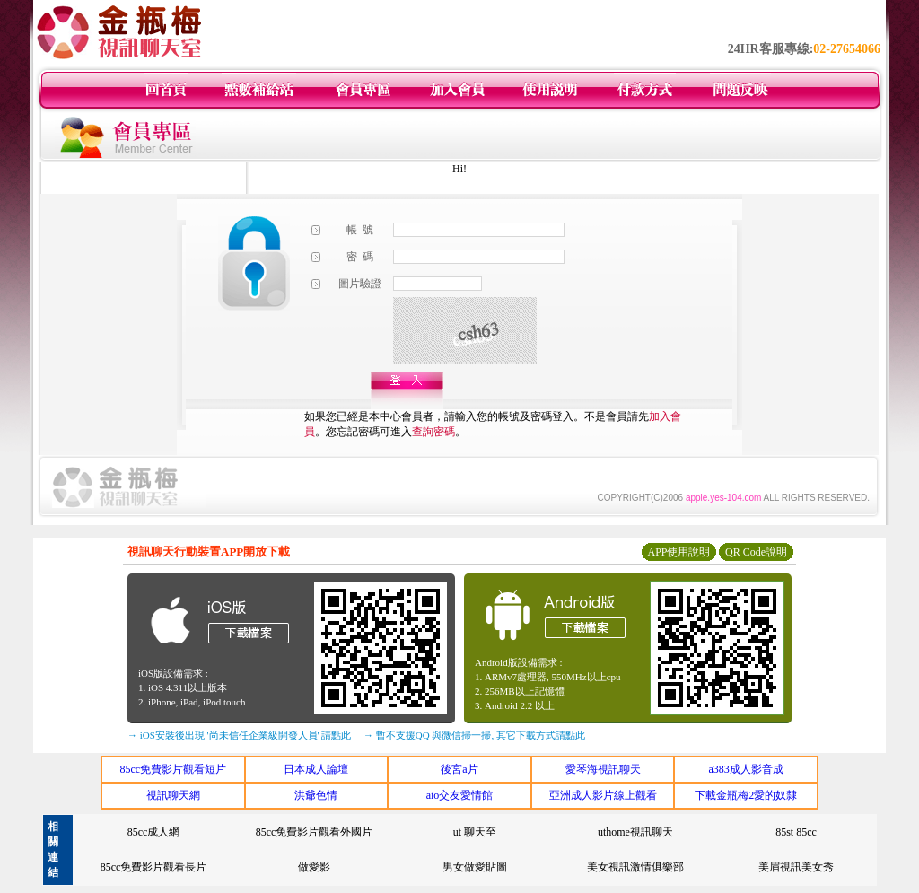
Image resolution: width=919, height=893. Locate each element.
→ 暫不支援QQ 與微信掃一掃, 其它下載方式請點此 (474, 735)
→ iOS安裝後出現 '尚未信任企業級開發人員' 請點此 (239, 735)
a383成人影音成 (746, 769)
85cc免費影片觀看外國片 (314, 832)
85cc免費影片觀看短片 (172, 769)
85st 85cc (796, 832)
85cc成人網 (153, 832)
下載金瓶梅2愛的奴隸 (746, 795)
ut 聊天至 (474, 832)
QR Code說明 (756, 552)
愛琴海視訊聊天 (603, 769)
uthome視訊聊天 (635, 832)
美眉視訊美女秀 (796, 867)
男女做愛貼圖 (474, 867)
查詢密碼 (433, 431)
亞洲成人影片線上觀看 (603, 795)
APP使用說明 (678, 552)
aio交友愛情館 (460, 795)
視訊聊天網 (173, 795)
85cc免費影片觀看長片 (154, 867)
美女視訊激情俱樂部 (635, 867)
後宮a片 (459, 769)
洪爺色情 (315, 795)
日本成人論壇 (316, 769)
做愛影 (314, 867)
